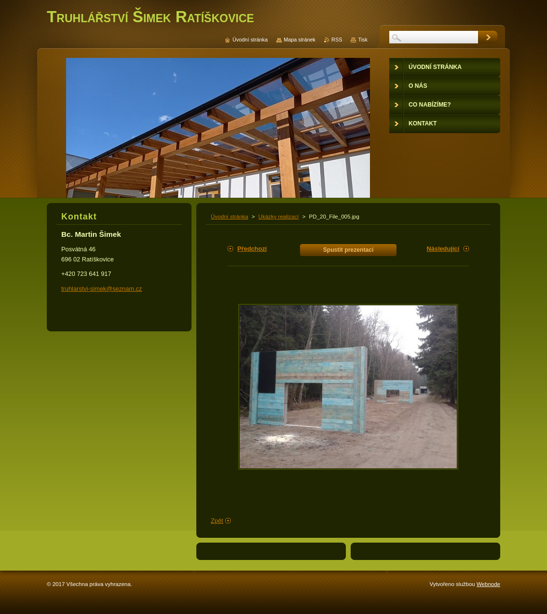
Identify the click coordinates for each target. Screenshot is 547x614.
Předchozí (252, 248)
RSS (336, 39)
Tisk (363, 39)
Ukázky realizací (279, 216)
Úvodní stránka (229, 216)
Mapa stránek (299, 39)
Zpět (217, 520)
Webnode (488, 584)
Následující (442, 248)
